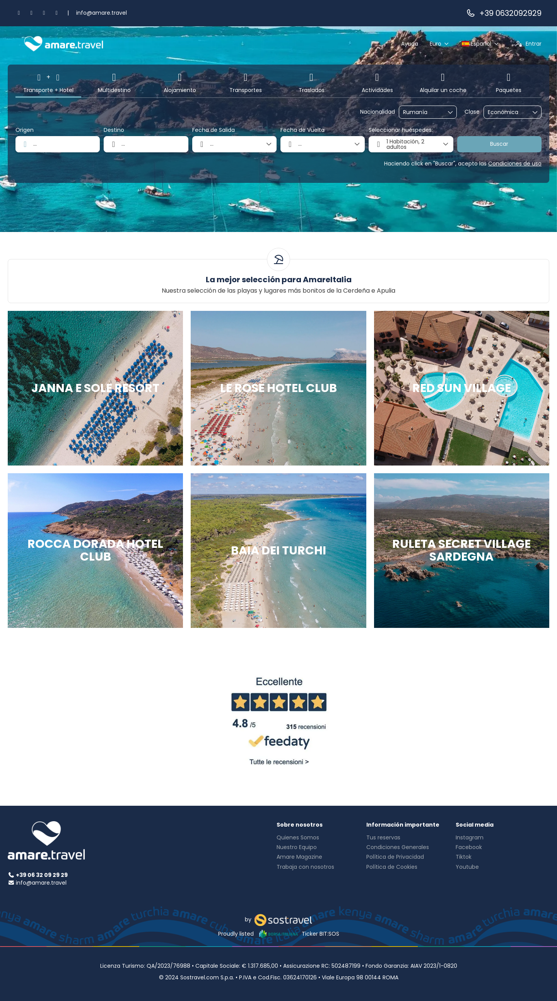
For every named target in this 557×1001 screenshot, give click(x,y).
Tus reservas (383, 837)
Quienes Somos (298, 837)
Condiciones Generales (397, 847)
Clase (472, 112)
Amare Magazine (299, 857)
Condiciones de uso (515, 163)
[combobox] (422, 112)
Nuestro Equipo (297, 847)
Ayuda (409, 44)
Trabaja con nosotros (305, 867)
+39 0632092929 (504, 13)
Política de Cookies (391, 867)
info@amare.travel (101, 13)
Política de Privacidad (395, 857)
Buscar (499, 144)
